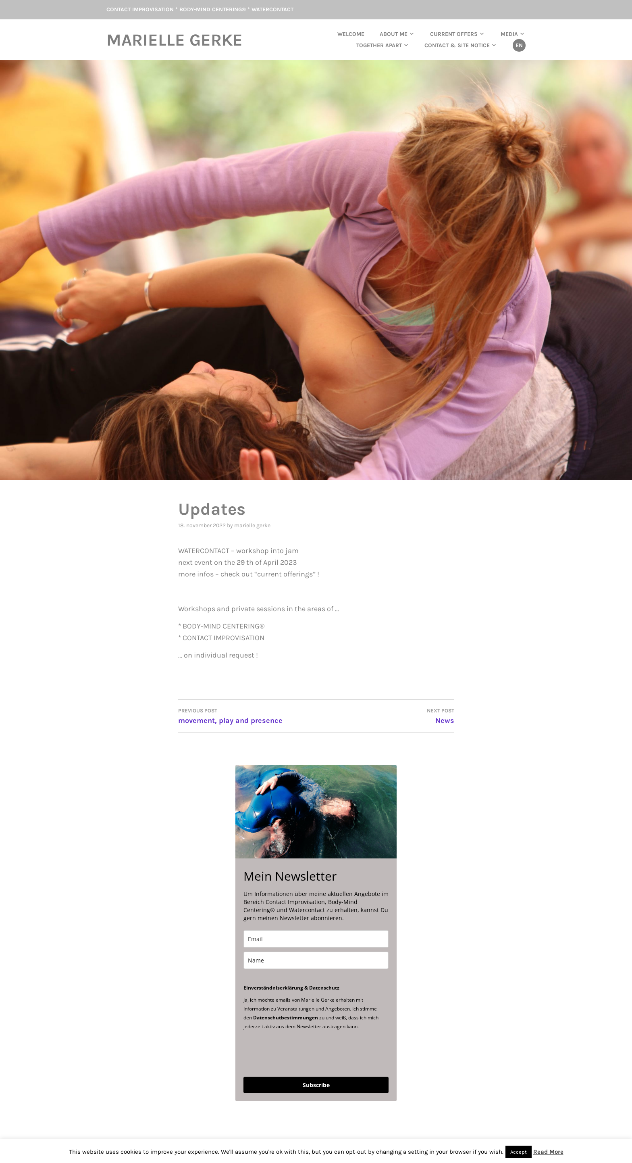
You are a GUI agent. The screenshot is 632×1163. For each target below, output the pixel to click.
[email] (316, 939)
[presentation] (304, 1053)
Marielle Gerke (174, 40)
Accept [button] (518, 1152)
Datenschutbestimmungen (285, 1017)
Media (509, 34)
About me (393, 34)
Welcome (350, 34)
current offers (454, 34)
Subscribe (316, 1085)
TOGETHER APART (379, 45)
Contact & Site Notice (457, 45)
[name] (316, 960)
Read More (548, 1151)
